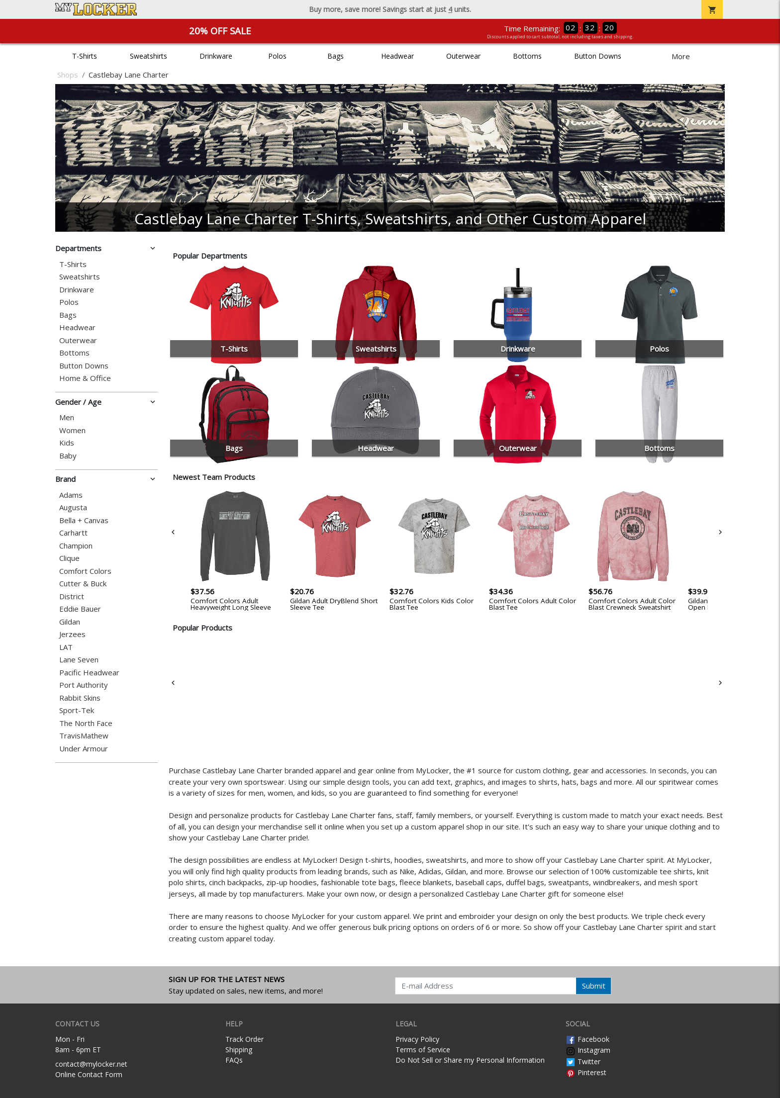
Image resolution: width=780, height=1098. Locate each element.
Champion (76, 546)
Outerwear (463, 56)
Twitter (583, 1061)
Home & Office (85, 378)
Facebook (587, 1039)
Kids (66, 443)
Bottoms (527, 56)
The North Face (85, 723)
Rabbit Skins (79, 698)
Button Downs (597, 56)
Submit (593, 986)
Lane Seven (78, 659)
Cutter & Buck (82, 583)
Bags (335, 56)
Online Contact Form (88, 1074)
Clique (69, 558)
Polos (277, 56)
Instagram (588, 1050)
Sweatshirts (148, 56)
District (71, 596)
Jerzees (72, 634)
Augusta (73, 507)
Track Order (244, 1039)
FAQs (234, 1060)
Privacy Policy (417, 1039)
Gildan (69, 622)
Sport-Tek (76, 710)
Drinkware (215, 56)
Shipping (238, 1049)
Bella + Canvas (83, 520)
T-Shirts (84, 56)
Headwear (397, 56)
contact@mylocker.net (91, 1064)
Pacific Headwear (89, 672)
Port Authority (83, 685)
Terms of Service (422, 1049)
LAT (66, 647)
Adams (71, 495)
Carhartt (73, 533)
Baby (68, 456)
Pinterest (586, 1072)
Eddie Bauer (80, 609)
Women (72, 430)
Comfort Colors (85, 571)
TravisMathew (83, 736)
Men (66, 417)
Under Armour (83, 748)
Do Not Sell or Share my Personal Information (470, 1060)
